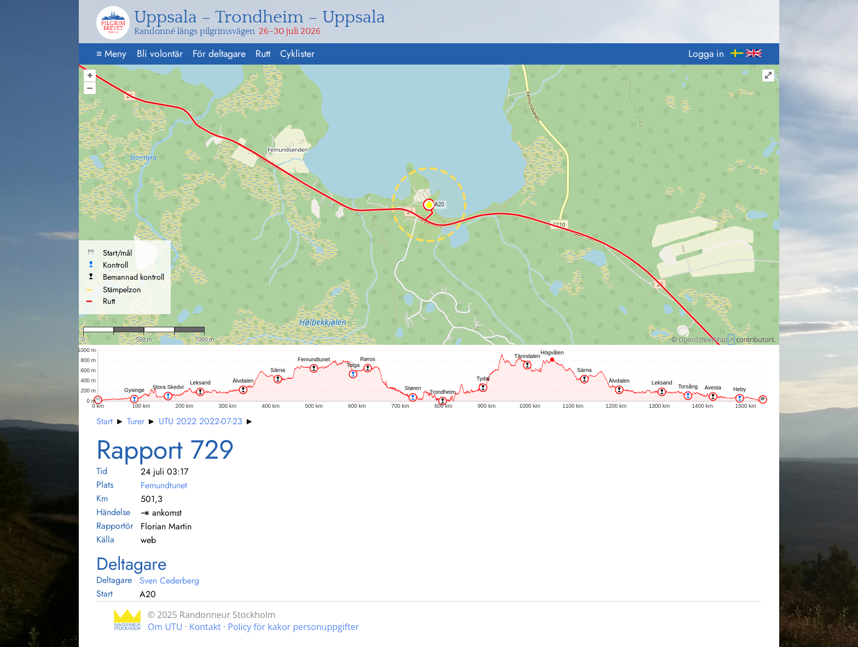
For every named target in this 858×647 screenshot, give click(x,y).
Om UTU (165, 627)
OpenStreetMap (703, 339)
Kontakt (205, 627)
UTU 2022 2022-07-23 (200, 421)
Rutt (263, 54)
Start (104, 421)
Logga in (706, 54)
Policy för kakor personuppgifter (293, 627)
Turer (135, 421)
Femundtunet (164, 485)
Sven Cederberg (169, 580)
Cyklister (297, 54)
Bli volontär (160, 54)
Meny (111, 54)
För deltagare (219, 54)
